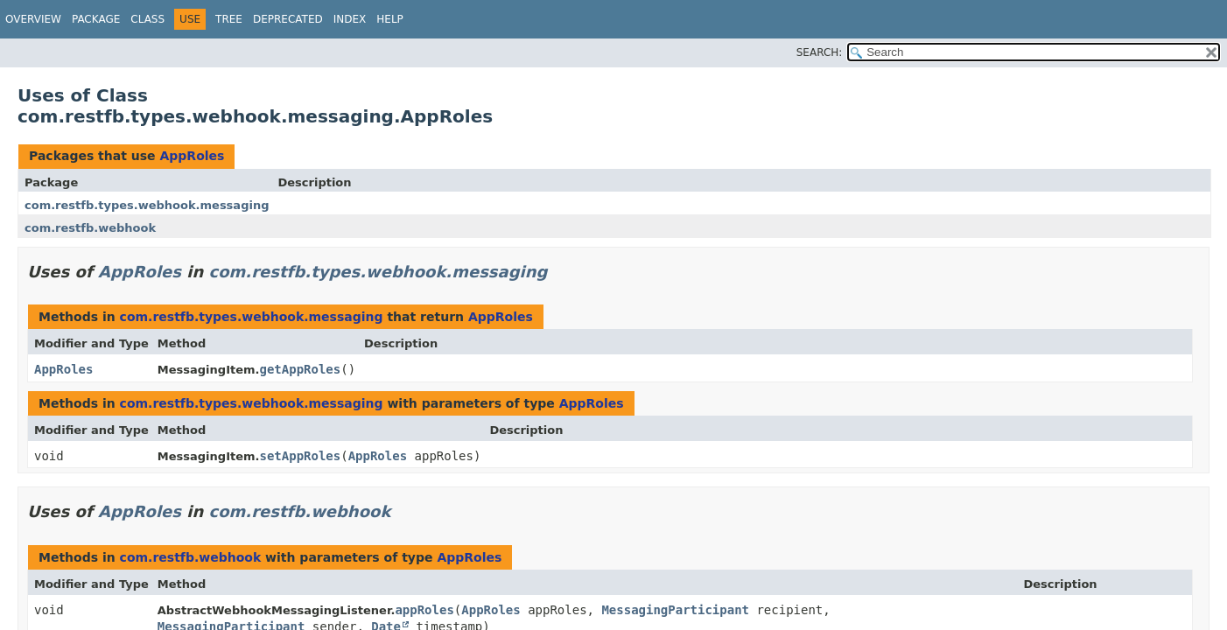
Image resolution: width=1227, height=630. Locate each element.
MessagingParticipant (675, 610)
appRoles (424, 610)
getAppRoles (300, 369)
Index (350, 19)
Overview (33, 19)
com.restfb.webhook (90, 227)
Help (389, 19)
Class (147, 19)
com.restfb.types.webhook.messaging (147, 205)
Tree (228, 19)
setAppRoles (300, 456)
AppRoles (191, 156)
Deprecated (288, 19)
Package (96, 19)
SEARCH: (819, 52)
